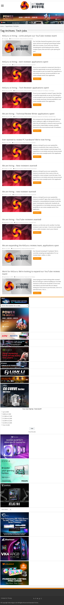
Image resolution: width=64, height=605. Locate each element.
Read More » (37, 54)
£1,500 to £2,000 (7, 418)
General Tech (52, 116)
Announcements (15, 38)
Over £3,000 (6, 425)
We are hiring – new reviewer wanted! (19, 191)
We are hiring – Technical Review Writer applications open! (28, 113)
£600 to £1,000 (7, 414)
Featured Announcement (26, 38)
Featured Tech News (42, 90)
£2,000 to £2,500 (7, 420)
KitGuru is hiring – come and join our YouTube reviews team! (29, 35)
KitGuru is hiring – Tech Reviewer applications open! (25, 87)
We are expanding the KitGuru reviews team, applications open (30, 245)
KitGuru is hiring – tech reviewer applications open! (25, 61)
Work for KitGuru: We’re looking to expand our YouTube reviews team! (31, 272)
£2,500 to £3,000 (7, 423)
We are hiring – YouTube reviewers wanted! (21, 219)
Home (2, 26)
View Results (32, 432)
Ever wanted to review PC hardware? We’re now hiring (26, 139)
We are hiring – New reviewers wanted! (19, 165)
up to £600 (6, 412)
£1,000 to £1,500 (7, 416)
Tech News (51, 90)
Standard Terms (33, 602)
